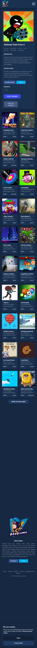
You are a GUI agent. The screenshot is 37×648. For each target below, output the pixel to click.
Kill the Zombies (26, 312)
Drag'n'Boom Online (27, 341)
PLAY (4, 203)
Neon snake (7, 312)
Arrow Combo (7, 255)
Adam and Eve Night (27, 456)
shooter (13, 51)
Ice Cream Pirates (9, 427)
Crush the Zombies (27, 197)
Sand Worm (24, 427)
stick (25, 49)
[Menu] (33, 4)
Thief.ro (5, 370)
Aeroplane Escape (9, 456)
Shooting (13, 49)
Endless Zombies (8, 341)
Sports (32, 290)
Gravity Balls (25, 370)
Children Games (8, 398)
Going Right (24, 255)
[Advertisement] (19, 94)
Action (6, 49)
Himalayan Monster (27, 398)
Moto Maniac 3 (25, 283)
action (6, 51)
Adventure (31, 462)
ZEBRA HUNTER (8, 226)
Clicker (14, 203)
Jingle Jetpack (8, 283)
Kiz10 (20, 49)
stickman (21, 51)
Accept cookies (18, 643)
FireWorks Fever (8, 197)
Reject (18, 638)
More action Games (18, 469)
